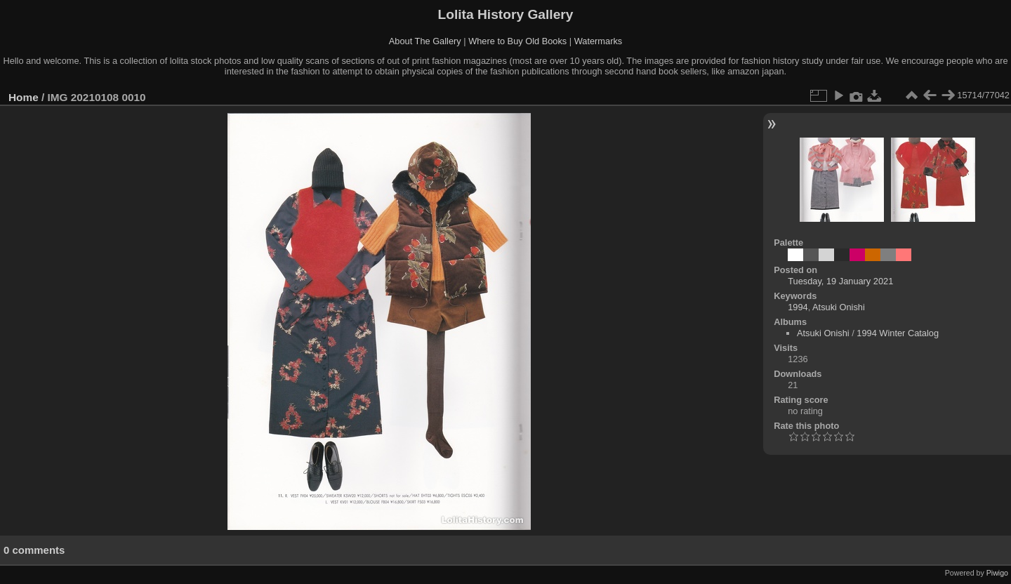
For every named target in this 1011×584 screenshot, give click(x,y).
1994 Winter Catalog (898, 333)
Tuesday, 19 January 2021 (840, 281)
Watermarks (598, 41)
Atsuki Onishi (838, 307)
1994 (797, 307)
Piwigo (997, 573)
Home (23, 97)
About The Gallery (425, 41)
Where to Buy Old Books (517, 41)
